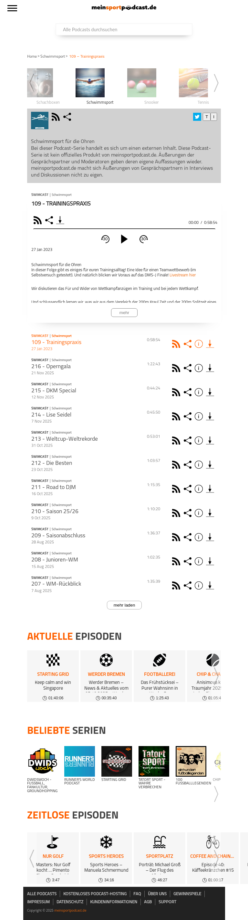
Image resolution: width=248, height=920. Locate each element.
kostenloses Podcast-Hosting (95, 894)
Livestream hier (183, 275)
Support (167, 902)
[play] (124, 239)
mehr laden (124, 605)
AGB (148, 902)
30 (105, 238)
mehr (124, 312)
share (68, 116)
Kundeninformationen (113, 902)
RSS (39, 220)
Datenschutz (70, 902)
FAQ (137, 894)
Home (32, 57)
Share (50, 220)
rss (56, 116)
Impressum (38, 902)
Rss (177, 343)
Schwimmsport (52, 57)
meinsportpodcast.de (70, 910)
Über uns (157, 894)
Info (200, 343)
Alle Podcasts (42, 894)
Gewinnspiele (187, 894)
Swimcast (39, 195)
